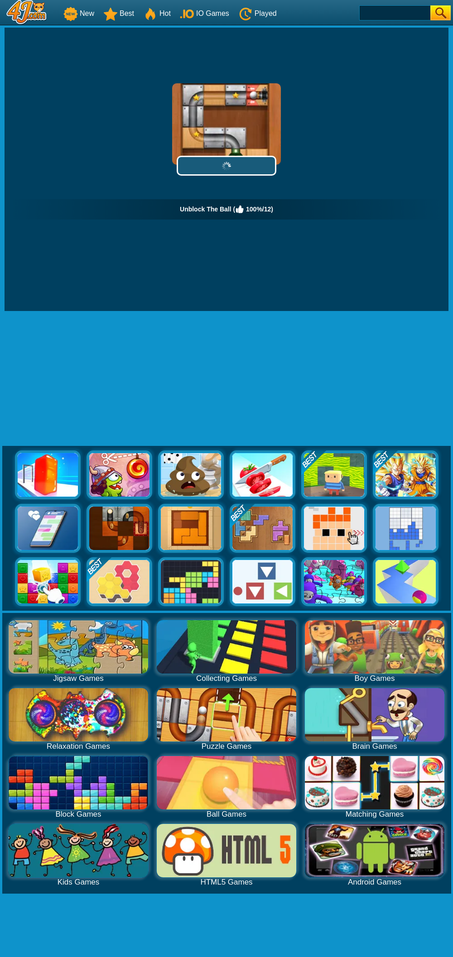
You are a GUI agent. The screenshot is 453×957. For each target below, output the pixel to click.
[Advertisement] (226, 379)
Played (257, 13)
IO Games (204, 13)
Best (118, 13)
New (78, 13)
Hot (157, 13)
